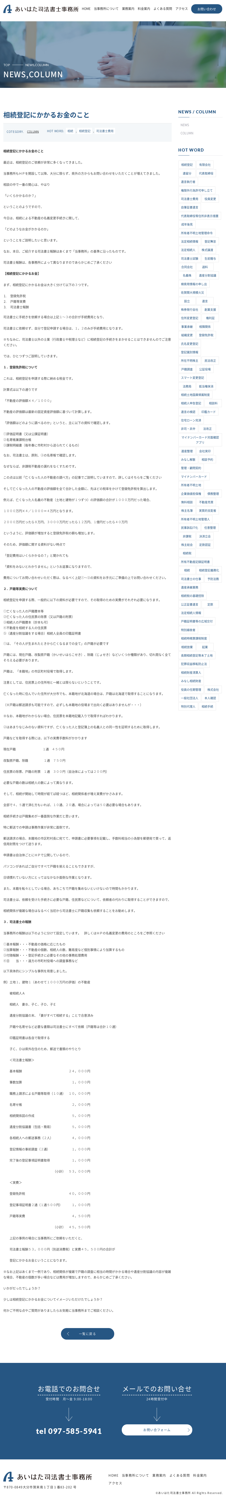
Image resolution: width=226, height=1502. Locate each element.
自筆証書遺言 (189, 207)
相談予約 (207, 459)
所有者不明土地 (191, 485)
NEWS (185, 124)
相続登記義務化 (209, 570)
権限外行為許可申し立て (197, 190)
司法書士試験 (189, 258)
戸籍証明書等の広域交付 (197, 621)
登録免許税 (206, 335)
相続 (70, 131)
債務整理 (213, 493)
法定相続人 (188, 249)
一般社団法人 (189, 698)
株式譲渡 (207, 249)
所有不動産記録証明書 (195, 561)
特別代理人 (188, 706)
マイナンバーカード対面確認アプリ (200, 440)
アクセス (181, 8)
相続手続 (207, 706)
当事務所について (106, 8)
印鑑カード (208, 411)
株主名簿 (187, 510)
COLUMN (33, 131)
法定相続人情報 (191, 612)
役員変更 (210, 198)
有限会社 (205, 164)
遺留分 (187, 173)
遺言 (205, 301)
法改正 (207, 428)
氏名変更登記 (189, 343)
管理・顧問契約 (191, 468)
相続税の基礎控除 (192, 595)
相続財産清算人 (191, 672)
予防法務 (213, 579)
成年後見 (187, 224)
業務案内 (128, 8)
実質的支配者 (207, 510)
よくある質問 (162, 8)
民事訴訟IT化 (189, 527)
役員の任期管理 (191, 689)
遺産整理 (187, 451)
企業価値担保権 (191, 493)
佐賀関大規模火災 (192, 292)
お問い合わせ (206, 9)
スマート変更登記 (192, 377)
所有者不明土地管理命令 (197, 233)
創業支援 (210, 309)
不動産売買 (206, 502)
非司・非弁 (188, 428)
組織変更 (187, 335)
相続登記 (84, 131)
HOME (86, 8)
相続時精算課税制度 (194, 638)
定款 (210, 604)
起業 (205, 647)
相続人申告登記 (191, 403)
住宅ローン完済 (191, 420)
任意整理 (210, 527)
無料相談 (187, 502)
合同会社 (187, 267)
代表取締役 (206, 173)
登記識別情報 (189, 352)
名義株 (187, 275)
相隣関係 (205, 326)
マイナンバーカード (194, 476)
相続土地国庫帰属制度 (195, 394)
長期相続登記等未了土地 (197, 655)
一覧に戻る (87, 1333)
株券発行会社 (189, 309)
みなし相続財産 (191, 681)
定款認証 (205, 544)
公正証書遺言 (189, 604)
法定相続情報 (189, 241)
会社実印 (205, 451)
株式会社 (213, 689)
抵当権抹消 (206, 386)
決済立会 (205, 536)
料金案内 (144, 8)
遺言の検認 (188, 411)
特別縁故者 (188, 630)
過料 (205, 267)
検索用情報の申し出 (194, 284)
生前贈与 (210, 258)
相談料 (213, 403)
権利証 (210, 318)
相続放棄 (187, 647)
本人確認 (210, 698)
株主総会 (187, 544)
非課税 (187, 536)
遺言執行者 (188, 181)
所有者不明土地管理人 (195, 519)
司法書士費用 (105, 131)
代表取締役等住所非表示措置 (199, 216)
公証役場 (205, 369)
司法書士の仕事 (191, 579)
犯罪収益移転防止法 (194, 663)
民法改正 (210, 360)
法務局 (187, 386)
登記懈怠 (210, 241)
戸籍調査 (187, 369)
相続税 (187, 553)
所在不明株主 (189, 360)
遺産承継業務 (189, 587)
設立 (187, 301)
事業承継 (187, 326)
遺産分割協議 (207, 275)
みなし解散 (188, 459)
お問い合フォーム (157, 1429)
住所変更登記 (189, 318)
